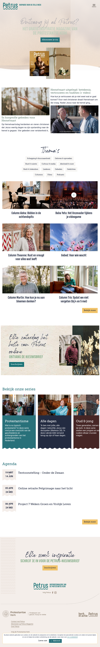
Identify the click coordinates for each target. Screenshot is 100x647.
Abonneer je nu (50, 40)
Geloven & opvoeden (63, 158)
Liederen (46, 169)
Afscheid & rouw (67, 164)
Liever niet (42, 641)
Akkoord (55, 641)
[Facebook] (53, 593)
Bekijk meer (90, 310)
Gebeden (58, 169)
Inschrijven (17, 364)
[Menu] (93, 6)
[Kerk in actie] (83, 614)
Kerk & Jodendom (30, 169)
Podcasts (60, 175)
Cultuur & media (48, 164)
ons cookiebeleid (72, 637)
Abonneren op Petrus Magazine (22, 624)
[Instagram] (55, 593)
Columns (39, 175)
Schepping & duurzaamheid (38, 158)
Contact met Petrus (18, 621)
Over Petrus (15, 626)
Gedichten (71, 169)
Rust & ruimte (31, 164)
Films (50, 175)
